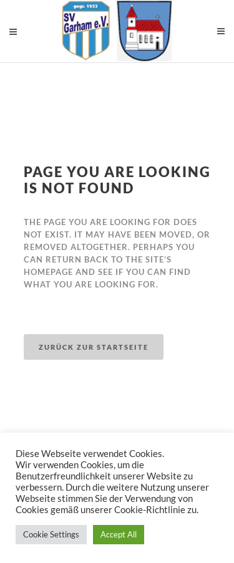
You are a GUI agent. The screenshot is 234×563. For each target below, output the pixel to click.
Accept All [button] (118, 534)
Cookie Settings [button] (51, 534)
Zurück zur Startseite (94, 347)
